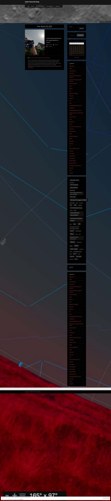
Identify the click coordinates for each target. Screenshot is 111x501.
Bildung (70, 88)
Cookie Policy (21, 499)
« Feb (75, 57)
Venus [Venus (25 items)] (76, 259)
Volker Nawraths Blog (32, 2)
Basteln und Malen (73, 83)
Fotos (70, 103)
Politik (70, 133)
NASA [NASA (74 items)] (76, 246)
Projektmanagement (73, 136)
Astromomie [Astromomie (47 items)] (73, 187)
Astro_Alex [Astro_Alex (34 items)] (72, 197)
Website (32, 6)
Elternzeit (71, 95)
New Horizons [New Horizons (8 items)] (81, 249)
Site (70, 146)
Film (70, 100)
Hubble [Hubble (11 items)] (75, 210)
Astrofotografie (72, 70)
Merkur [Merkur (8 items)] (77, 234)
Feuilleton (71, 98)
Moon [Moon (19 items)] (71, 245)
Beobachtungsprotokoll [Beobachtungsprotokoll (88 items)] (78, 200)
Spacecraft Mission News (74, 148)
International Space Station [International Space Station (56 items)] (76, 219)
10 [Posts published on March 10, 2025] (70, 48)
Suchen (70, 26)
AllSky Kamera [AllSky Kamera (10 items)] (72, 182)
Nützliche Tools (72, 131)
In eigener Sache (72, 116)
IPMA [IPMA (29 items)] (74, 224)
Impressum (57, 6)
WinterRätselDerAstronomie (75, 165)
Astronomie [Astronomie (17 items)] (72, 190)
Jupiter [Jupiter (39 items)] (72, 231)
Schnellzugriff (49, 6)
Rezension (71, 143)
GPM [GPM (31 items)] (75, 205)
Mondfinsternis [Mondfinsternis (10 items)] (79, 242)
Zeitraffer (71, 173)
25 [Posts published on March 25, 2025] (72, 52)
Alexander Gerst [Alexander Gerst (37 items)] (74, 180)
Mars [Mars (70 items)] (72, 234)
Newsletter (71, 129)
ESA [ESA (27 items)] (71, 205)
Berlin (70, 86)
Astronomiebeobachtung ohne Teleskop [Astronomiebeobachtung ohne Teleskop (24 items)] (76, 193)
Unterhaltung (72, 158)
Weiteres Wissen (72, 163)
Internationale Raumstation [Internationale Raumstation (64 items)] (74, 214)
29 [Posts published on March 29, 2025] (80, 52)
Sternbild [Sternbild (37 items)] (78, 256)
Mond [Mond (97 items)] (72, 242)
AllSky (70, 68)
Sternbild (71, 151)
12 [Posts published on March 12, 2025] (74, 48)
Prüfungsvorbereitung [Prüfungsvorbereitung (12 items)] (77, 251)
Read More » (31, 68)
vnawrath (56, 44)
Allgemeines (71, 66)
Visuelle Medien (72, 160)
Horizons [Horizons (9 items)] (71, 210)
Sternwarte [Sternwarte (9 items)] (71, 259)
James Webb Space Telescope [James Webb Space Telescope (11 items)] (74, 226)
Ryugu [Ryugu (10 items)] (71, 253)
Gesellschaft (71, 108)
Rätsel (70, 138)
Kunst (70, 119)
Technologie (71, 153)
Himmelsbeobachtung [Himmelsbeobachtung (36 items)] (76, 208)
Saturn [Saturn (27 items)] (74, 253)
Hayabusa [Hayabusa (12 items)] (80, 205)
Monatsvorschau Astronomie (75, 126)
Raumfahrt (71, 141)
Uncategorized (72, 155)
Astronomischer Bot (40, 6)
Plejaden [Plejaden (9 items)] (71, 251)
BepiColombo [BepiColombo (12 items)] (72, 202)
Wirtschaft (71, 168)
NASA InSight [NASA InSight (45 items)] (74, 249)
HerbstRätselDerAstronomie (75, 110)
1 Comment (50, 46)
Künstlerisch (71, 121)
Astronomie (31, 57)
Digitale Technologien (73, 93)
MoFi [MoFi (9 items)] (79, 234)
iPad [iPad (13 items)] (70, 224)
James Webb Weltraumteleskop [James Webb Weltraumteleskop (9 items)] (74, 228)
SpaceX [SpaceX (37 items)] (72, 256)
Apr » (78, 57)
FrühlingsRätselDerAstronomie (75, 105)
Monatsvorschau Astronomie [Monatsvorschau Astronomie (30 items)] (74, 238)
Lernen (70, 124)
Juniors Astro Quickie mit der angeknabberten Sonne (53, 40)
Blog (28, 6)
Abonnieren (80, 35)
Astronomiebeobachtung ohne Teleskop (42, 57)
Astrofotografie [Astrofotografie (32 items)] (74, 184)
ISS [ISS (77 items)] (79, 224)
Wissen (70, 170)
